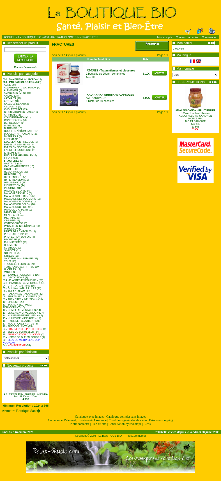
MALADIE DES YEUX (16, 193)
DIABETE (9, 125)
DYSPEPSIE (11, 136)
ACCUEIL (9, 37)
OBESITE (9, 220)
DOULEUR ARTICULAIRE (18, 133)
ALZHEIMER (11, 90)
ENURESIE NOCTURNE (18, 150)
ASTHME (9, 101)
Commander (209, 37)
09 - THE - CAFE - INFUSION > (20, 299)
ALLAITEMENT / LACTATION (20, 87)
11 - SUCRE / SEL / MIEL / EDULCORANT (17, 306)
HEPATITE (10, 174)
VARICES (9, 272)
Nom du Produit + (98, 59)
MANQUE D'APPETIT (16, 209)
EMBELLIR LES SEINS (17, 144)
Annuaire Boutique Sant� (21, 411)
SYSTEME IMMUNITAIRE (18, 258)
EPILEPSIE (10, 152)
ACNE (7, 84)
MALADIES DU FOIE (15, 207)
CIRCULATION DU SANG (18, 112)
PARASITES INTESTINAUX (19, 226)
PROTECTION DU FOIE (17, 236)
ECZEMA (9, 139)
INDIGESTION (12, 185)
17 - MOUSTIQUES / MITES (18, 323)
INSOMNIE (10, 188)
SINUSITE (10, 250)
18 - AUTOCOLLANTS (15, 326)
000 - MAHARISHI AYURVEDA (20, 79)
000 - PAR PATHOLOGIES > (61, 37)
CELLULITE (10, 106)
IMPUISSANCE (12, 182)
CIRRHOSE (10, 114)
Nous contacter (79, 424)
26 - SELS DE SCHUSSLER (18, 331)
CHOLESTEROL (13, 109)
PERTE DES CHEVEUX (17, 231)
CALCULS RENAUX (15, 103)
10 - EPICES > (11, 302)
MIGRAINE (10, 217)
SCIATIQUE (10, 247)
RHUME (8, 245)
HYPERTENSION (14, 179)
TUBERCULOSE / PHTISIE (19, 266)
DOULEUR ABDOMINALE (18, 131)
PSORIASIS (10, 239)
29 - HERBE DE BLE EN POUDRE (22, 337)
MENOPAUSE (12, 215)
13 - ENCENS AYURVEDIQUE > (21, 312)
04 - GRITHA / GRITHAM (16, 285)
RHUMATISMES (13, 242)
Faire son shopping (161, 420)
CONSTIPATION (13, 120)
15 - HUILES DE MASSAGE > (19, 318)
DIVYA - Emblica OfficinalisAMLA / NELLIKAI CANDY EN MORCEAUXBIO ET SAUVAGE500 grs (195, 117)
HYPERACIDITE (13, 177)
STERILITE (10, 253)
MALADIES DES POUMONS (20, 198)
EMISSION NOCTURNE (17, 147)
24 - (22, 329)
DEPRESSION (12, 122)
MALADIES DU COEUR (17, 201)
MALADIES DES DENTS (18, 196)
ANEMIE (9, 95)
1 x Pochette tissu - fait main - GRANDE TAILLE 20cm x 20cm (26, 395)
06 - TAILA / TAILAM (14, 291)
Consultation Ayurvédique (124, 424)
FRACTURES (90, 37)
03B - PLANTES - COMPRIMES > (21, 283)
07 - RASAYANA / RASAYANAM (20, 293)
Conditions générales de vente (128, 420)
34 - (14, 345)
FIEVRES (9, 158)
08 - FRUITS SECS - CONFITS (20, 296)
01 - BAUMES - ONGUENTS (19, 274)
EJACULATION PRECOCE (19, 141)
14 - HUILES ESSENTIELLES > (20, 315)
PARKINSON (11, 228)
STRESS (9, 255)
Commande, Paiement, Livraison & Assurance (77, 420)
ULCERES (10, 269)
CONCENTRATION (14, 117)
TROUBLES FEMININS (17, 264)
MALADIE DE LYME (15, 190)
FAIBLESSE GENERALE (18, 155)
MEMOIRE (10, 212)
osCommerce (137, 435)
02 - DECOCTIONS (13, 277)
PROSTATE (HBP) (14, 234)
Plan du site (99, 424)
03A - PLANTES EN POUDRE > (20, 280)
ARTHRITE (10, 98)
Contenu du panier (187, 37)
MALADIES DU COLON (17, 204)
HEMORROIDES (13, 171)
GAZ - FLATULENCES (16, 166)
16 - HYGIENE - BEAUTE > (18, 321)
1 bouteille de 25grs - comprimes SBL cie (110, 73)
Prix (146, 59)
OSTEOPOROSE (13, 223)
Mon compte (164, 37)
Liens (147, 424)
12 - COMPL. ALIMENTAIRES (19, 310)
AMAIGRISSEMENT (15, 93)
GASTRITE (10, 163)
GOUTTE (9, 169)
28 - (22, 334)
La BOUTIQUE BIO (29, 37)
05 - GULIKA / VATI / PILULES (19, 288)
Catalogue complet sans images (126, 416)
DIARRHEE (10, 128)
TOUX (7, 261)
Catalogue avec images (89, 416)
